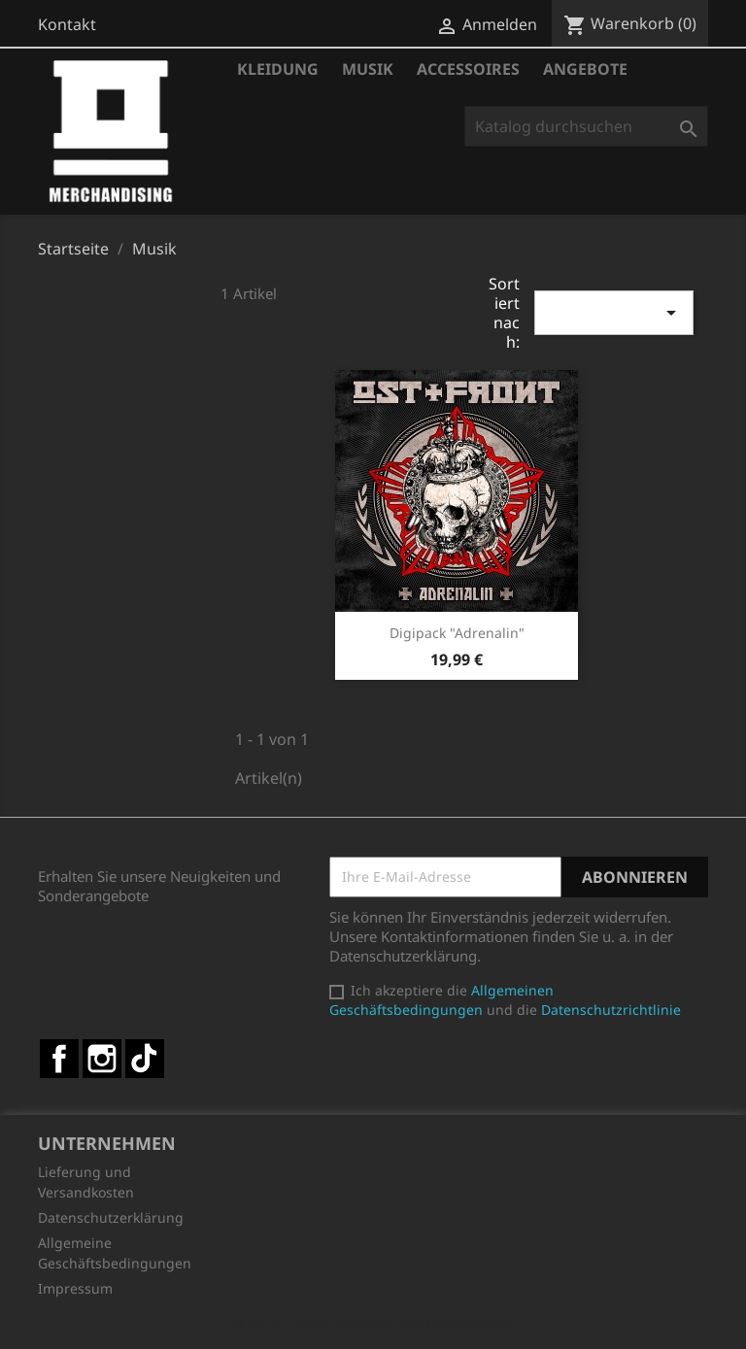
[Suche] (586, 126)
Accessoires (468, 69)
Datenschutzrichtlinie (611, 1009)
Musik (367, 69)
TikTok (144, 1058)
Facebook (59, 1058)
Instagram (102, 1058)
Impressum (75, 1288)
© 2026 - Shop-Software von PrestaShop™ (373, 1323)
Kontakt (67, 24)
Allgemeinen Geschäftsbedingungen (441, 1000)
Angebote (585, 69)
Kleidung (278, 69)
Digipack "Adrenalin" (457, 633)
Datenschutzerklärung (111, 1217)
